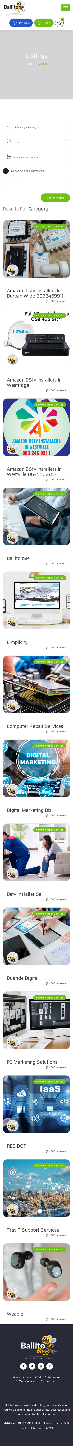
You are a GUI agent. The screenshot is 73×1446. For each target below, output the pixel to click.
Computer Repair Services (35, 726)
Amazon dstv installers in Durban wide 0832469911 (35, 293)
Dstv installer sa (24, 894)
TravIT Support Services (33, 1230)
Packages (54, 1377)
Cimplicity (17, 642)
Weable (15, 1314)
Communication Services (49, 226)
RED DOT (16, 1146)
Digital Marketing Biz (29, 810)
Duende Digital (23, 978)
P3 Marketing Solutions (32, 1062)
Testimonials (26, 1381)
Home (29, 64)
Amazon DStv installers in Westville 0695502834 (34, 471)
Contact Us (47, 1381)
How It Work (34, 1377)
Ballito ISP (18, 558)
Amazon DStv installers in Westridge (34, 382)
